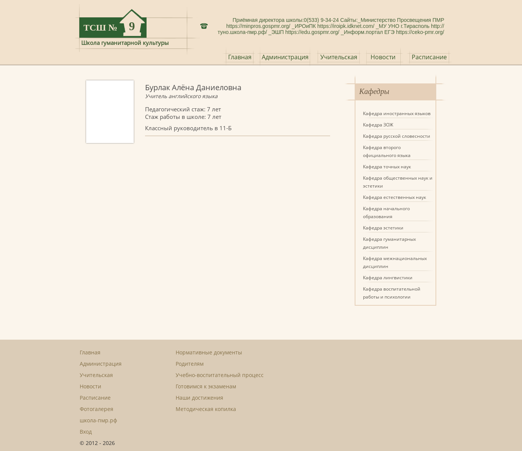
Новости (383, 57)
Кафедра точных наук (387, 166)
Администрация (285, 57)
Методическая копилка (206, 409)
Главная (240, 57)
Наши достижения (199, 397)
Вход (86, 431)
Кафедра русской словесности (396, 136)
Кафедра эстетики (383, 228)
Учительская (338, 57)
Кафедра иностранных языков (397, 113)
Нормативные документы (209, 352)
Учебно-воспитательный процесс (220, 375)
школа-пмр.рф (98, 420)
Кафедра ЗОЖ (378, 125)
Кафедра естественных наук (394, 197)
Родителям (190, 363)
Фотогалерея (96, 409)
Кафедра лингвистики (387, 277)
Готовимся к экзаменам (206, 386)
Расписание (429, 57)
